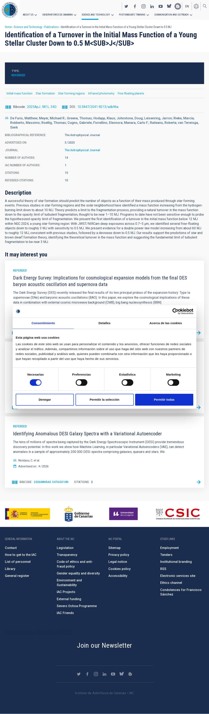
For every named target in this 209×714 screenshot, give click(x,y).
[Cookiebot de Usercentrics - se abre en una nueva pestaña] (175, 311)
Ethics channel (171, 583)
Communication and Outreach (171, 14)
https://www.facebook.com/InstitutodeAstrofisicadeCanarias (135, 6)
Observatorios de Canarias (57, 14)
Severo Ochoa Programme (77, 606)
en (187, 6)
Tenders (166, 555)
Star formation (45, 93)
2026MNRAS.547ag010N (51, 482)
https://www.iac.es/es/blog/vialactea (177, 6)
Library (10, 569)
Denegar (45, 399)
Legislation (65, 548)
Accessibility (117, 576)
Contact (11, 548)
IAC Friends (65, 613)
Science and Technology (96, 14)
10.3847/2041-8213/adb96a (97, 107)
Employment (169, 548)
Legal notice (117, 562)
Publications (51, 27)
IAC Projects (66, 592)
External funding (69, 599)
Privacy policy (118, 555)
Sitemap (114, 548)
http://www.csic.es (177, 514)
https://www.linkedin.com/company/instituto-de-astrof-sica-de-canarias (152, 6)
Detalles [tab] (104, 323)
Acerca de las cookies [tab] (166, 323)
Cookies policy (119, 569)
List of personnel (18, 562)
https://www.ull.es (124, 514)
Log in (196, 6)
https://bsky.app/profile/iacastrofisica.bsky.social (169, 6)
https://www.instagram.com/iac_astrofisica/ (143, 6)
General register (17, 576)
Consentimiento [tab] (43, 323)
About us (28, 14)
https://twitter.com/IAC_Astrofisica (126, 6)
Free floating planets (131, 93)
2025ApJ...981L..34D (42, 107)
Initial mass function (19, 93)
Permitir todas (164, 399)
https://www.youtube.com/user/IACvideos (160, 6)
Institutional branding (176, 562)
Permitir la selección (104, 399)
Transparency (67, 555)
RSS (163, 569)
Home (8, 27)
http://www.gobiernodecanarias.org (78, 514)
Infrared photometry (101, 93)
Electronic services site (177, 576)
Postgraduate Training (132, 14)
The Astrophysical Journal (82, 150)
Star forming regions (71, 93)
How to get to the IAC (21, 555)
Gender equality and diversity (78, 573)
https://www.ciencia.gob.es (27, 514)
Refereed (18, 75)
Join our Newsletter (104, 645)
